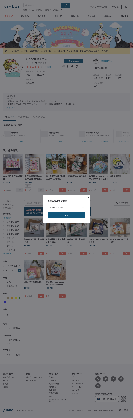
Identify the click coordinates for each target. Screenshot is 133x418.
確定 (66, 245)
